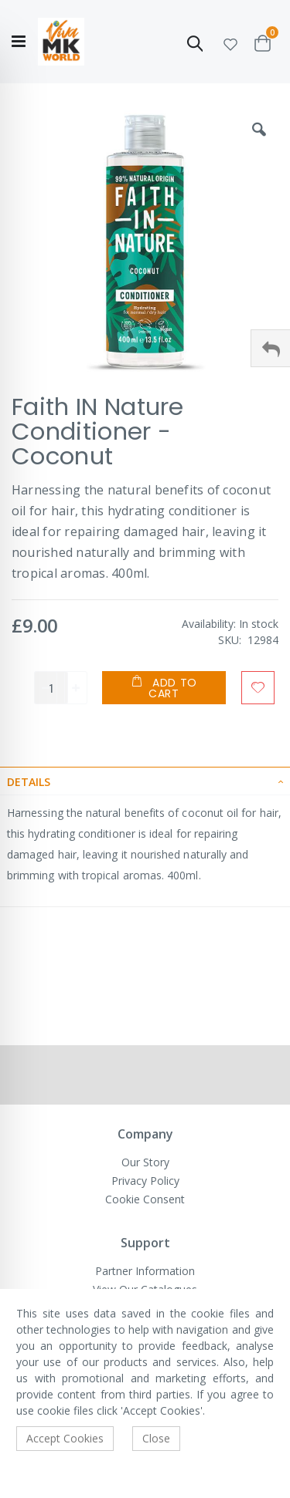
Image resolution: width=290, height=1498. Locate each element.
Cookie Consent (145, 1199)
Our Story (145, 1162)
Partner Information (145, 1271)
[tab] (145, 781)
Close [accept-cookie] (156, 1438)
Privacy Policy (145, 1180)
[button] (230, 42)
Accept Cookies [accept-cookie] (65, 1438)
